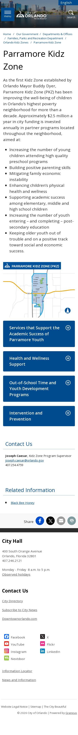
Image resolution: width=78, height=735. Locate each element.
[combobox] (68, 2)
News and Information (19, 680)
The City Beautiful (55, 706)
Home (7, 34)
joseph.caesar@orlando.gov (24, 460)
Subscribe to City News (19, 610)
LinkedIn (53, 651)
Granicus (71, 713)
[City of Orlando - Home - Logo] (32, 15)
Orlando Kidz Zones (16, 42)
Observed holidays (16, 574)
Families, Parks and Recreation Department (36, 38)
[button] (39, 334)
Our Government (27, 34)
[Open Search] (71, 14)
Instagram (18, 651)
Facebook (18, 636)
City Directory (12, 601)
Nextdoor (18, 658)
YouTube (17, 643)
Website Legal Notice (14, 706)
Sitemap (35, 706)
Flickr (51, 643)
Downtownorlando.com (19, 619)
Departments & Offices (57, 34)
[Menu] (7, 14)
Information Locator (17, 671)
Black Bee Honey (22, 503)
